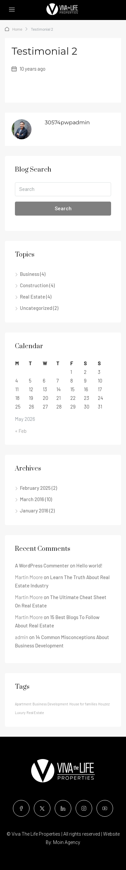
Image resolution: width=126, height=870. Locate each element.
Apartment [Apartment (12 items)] (23, 704)
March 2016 (32, 499)
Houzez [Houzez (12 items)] (104, 704)
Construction (34, 285)
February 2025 (35, 488)
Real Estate (32, 297)
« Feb (21, 431)
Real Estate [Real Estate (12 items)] (35, 712)
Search (63, 209)
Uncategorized (36, 308)
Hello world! (89, 565)
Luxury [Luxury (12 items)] (20, 712)
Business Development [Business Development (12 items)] (50, 704)
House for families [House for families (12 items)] (83, 704)
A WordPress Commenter (42, 565)
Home (17, 29)
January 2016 (34, 510)
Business (29, 274)
